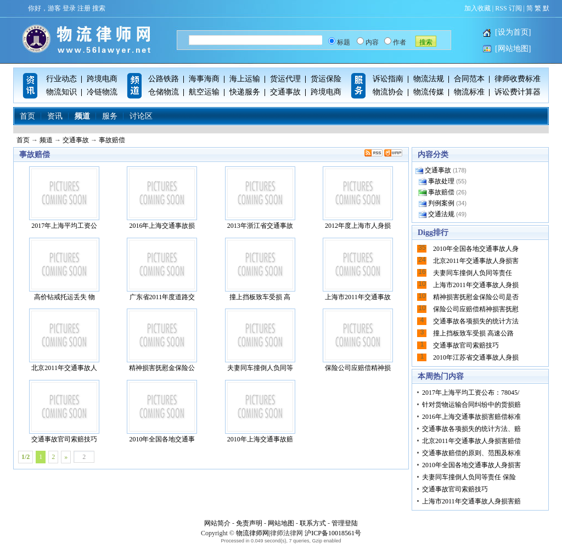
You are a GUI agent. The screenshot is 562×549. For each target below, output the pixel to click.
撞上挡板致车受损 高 (260, 269)
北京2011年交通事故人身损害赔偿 (471, 441)
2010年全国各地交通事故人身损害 (471, 465)
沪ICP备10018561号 (333, 533)
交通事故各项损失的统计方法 (476, 321)
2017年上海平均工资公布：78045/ (470, 392)
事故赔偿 (112, 140)
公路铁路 (163, 79)
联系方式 (313, 523)
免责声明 (249, 523)
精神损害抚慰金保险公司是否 (476, 297)
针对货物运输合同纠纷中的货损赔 (471, 404)
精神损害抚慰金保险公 (162, 340)
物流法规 (428, 79)
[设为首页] (513, 32)
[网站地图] (513, 48)
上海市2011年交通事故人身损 (476, 285)
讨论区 (141, 116)
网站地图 (281, 523)
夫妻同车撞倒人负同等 (260, 340)
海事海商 (204, 79)
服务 (109, 116)
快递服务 (244, 92)
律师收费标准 (517, 79)
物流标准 (469, 92)
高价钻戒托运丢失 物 (64, 269)
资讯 (55, 116)
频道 (82, 116)
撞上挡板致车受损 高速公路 (473, 333)
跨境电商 (102, 79)
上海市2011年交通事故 (358, 269)
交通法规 (441, 214)
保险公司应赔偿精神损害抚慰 (476, 309)
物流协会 (388, 92)
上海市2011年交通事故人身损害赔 (471, 501)
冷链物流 (102, 92)
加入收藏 (477, 8)
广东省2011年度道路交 (162, 269)
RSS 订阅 (508, 8)
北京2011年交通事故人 (64, 340)
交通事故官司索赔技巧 (64, 411)
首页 (27, 116)
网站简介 (217, 523)
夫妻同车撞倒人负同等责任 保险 (469, 477)
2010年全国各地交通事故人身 (476, 249)
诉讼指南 (388, 79)
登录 (69, 8)
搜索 (98, 8)
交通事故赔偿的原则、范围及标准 (471, 453)
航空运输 (204, 92)
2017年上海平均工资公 (64, 197)
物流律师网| (253, 533)
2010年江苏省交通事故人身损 (476, 357)
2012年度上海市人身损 (358, 197)
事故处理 (441, 181)
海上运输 (244, 79)
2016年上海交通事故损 (162, 197)
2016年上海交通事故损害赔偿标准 (471, 417)
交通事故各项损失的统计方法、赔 (471, 429)
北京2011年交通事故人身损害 (476, 261)
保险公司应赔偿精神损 (358, 340)
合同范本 (469, 79)
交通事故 (285, 92)
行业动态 (61, 79)
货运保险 (326, 79)
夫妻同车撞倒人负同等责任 (472, 273)
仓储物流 (163, 92)
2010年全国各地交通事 (162, 411)
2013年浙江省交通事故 (260, 197)
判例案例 (441, 203)
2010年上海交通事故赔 (260, 411)
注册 (84, 8)
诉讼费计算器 (517, 92)
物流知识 (61, 92)
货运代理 (285, 79)
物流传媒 (428, 92)
